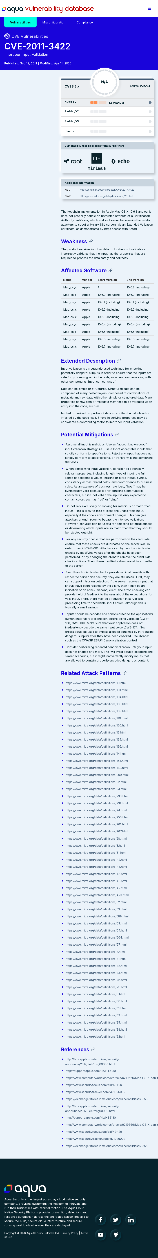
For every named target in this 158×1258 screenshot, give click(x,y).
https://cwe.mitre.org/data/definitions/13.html (39, 731)
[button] (149, 8)
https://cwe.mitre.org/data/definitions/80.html (39, 1000)
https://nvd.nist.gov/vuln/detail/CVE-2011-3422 (124, 189)
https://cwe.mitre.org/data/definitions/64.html (39, 929)
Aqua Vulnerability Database (48, 9)
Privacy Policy (70, 1232)
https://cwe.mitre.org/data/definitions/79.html (39, 986)
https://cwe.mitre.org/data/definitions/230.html (40, 795)
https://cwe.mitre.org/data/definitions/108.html (40, 703)
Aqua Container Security (25, 1190)
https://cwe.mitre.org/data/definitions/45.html (39, 873)
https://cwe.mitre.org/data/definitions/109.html (40, 710)
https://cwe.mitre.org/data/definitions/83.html (39, 1014)
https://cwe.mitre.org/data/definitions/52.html (39, 901)
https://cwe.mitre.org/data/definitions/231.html (40, 802)
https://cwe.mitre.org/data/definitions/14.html (39, 752)
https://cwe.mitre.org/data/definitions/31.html (39, 852)
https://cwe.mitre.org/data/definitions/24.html (39, 809)
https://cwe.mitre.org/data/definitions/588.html (40, 915)
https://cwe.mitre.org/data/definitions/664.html (40, 936)
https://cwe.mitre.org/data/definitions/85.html (39, 1021)
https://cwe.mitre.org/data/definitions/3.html (38, 844)
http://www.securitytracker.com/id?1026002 (38, 1091)
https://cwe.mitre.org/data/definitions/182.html (40, 767)
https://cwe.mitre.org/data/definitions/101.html (40, 689)
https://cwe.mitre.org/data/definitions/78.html (39, 979)
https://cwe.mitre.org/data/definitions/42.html (39, 859)
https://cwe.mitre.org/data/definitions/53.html (39, 908)
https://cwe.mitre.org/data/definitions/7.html (38, 951)
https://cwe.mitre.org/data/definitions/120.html (40, 724)
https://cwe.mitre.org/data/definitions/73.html (39, 972)
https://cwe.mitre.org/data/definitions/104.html (40, 696)
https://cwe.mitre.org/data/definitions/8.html (38, 993)
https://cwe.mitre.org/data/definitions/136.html (40, 745)
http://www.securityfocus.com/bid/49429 (37, 1084)
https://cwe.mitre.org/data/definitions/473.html (40, 894)
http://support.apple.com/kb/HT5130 (34, 1070)
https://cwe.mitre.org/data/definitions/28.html (39, 837)
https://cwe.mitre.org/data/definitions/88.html (39, 1028)
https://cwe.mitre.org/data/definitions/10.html (39, 682)
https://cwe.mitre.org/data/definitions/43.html (39, 866)
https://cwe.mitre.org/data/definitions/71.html (39, 958)
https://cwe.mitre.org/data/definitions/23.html (39, 788)
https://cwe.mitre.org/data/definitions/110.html (40, 717)
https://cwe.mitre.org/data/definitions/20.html (123, 196)
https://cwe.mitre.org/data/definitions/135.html (40, 738)
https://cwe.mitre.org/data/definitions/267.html (40, 830)
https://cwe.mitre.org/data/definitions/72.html (39, 965)
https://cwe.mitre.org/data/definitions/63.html (39, 922)
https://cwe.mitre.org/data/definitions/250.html (40, 816)
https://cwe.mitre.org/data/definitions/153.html (40, 760)
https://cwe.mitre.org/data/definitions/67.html (39, 943)
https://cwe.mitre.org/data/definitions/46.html (39, 880)
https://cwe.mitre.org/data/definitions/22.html (39, 781)
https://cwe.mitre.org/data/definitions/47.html (39, 887)
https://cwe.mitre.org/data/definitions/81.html (39, 1007)
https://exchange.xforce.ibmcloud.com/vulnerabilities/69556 (50, 1098)
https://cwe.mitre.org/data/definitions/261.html (40, 823)
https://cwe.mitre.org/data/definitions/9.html (38, 1035)
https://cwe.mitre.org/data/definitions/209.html (40, 774)
